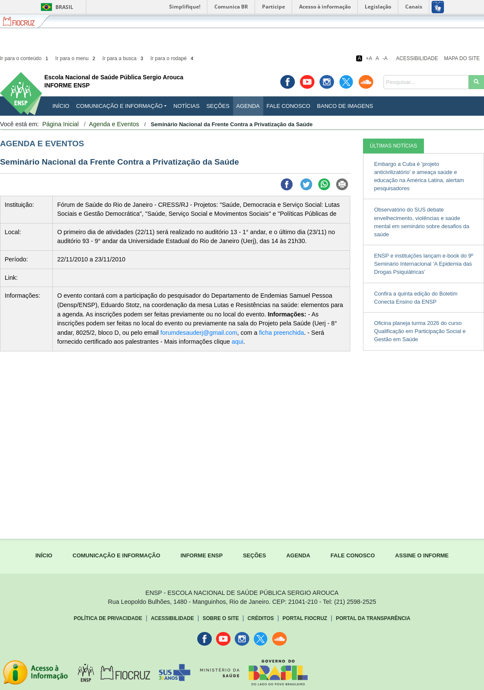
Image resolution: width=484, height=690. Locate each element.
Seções (217, 106)
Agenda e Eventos (114, 124)
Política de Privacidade (108, 618)
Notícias (186, 106)
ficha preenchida (281, 332)
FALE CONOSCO (353, 555)
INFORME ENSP (202, 555)
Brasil (55, 7)
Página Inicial (60, 124)
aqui (237, 341)
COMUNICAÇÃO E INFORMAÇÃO (116, 555)
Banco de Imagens (345, 106)
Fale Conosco (289, 106)
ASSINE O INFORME (422, 555)
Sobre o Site (220, 618)
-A (385, 58)
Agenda (248, 106)
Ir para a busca (123, 58)
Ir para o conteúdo (24, 58)
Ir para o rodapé (172, 58)
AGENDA (298, 555)
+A (369, 58)
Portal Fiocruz (304, 618)
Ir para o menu (76, 58)
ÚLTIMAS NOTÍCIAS (393, 146)
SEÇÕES (254, 555)
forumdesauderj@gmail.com (199, 332)
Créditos (261, 618)
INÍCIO (60, 106)
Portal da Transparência (373, 618)
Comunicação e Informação (119, 106)
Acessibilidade (417, 58)
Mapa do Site (462, 58)
